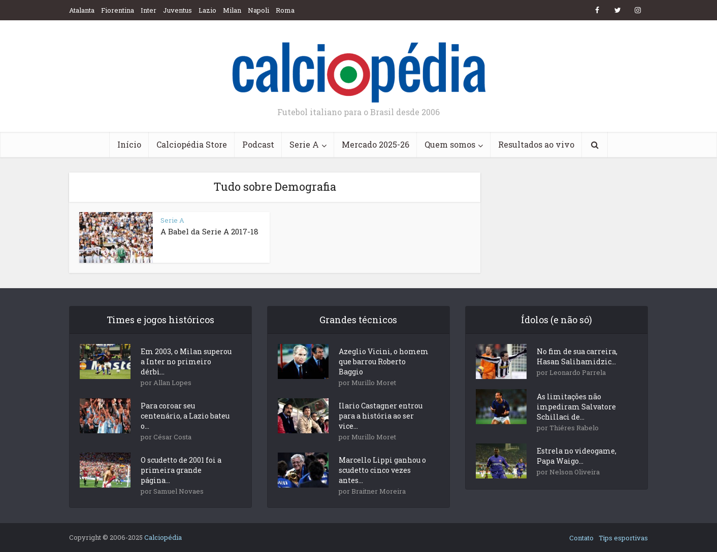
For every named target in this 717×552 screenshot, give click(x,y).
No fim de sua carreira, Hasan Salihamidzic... (577, 356)
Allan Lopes (172, 382)
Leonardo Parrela (577, 372)
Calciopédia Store (191, 144)
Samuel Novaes (178, 491)
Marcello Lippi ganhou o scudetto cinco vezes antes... (382, 470)
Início (129, 144)
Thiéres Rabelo (574, 427)
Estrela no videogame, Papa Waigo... (576, 456)
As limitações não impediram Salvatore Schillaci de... (576, 407)
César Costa (172, 436)
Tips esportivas (623, 537)
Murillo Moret (373, 382)
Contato (581, 537)
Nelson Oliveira (574, 471)
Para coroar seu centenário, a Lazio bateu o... (185, 416)
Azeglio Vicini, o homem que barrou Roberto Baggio (384, 361)
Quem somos (450, 144)
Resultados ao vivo (536, 144)
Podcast (258, 144)
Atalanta (81, 10)
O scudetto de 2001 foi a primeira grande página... (181, 470)
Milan (232, 10)
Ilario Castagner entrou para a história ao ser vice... (380, 416)
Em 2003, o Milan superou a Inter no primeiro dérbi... (186, 361)
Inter (148, 10)
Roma (285, 10)
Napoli (258, 10)
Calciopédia (163, 537)
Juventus (177, 10)
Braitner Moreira (378, 491)
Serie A (304, 144)
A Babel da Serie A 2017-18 (209, 231)
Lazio (207, 10)
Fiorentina (117, 10)
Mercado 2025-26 (375, 144)
